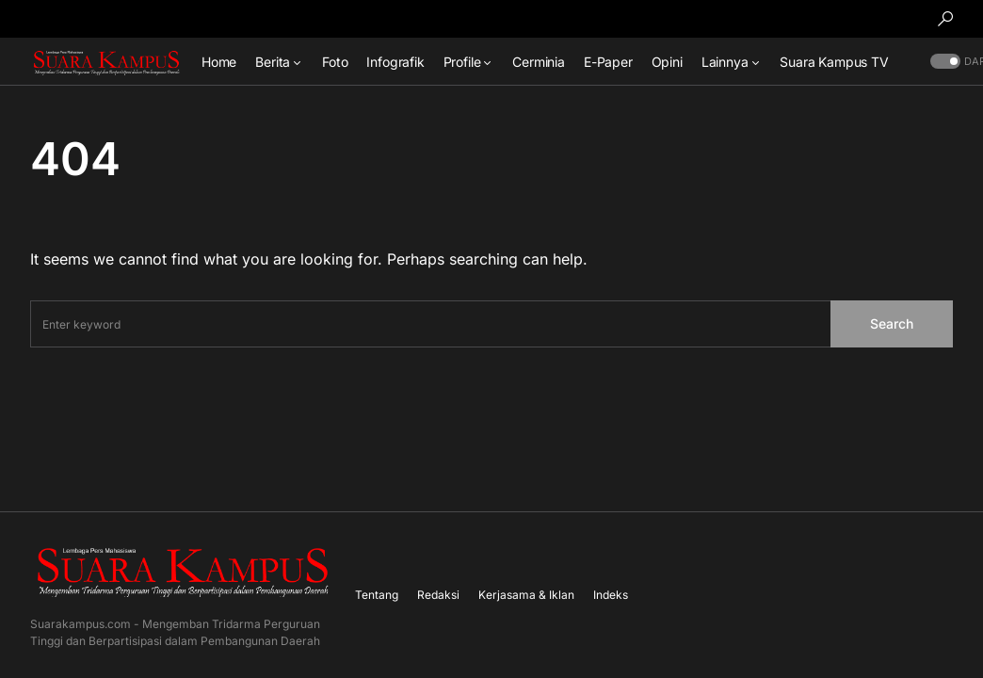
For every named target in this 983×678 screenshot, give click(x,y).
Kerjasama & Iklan (526, 595)
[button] (945, 18)
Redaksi (438, 595)
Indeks (610, 595)
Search (891, 323)
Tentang (376, 595)
